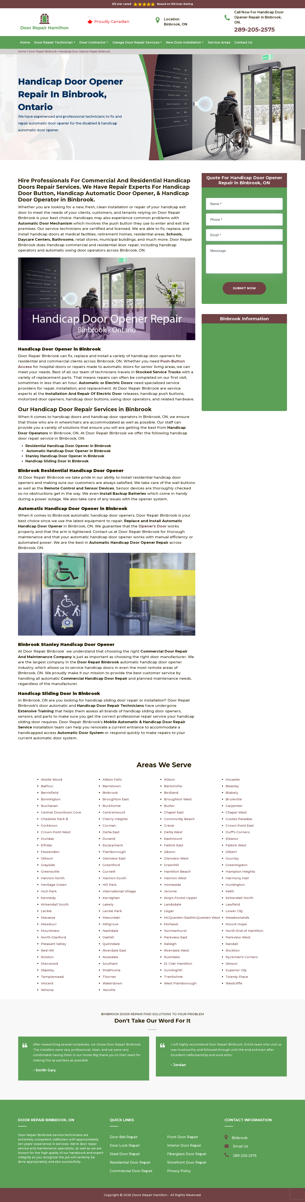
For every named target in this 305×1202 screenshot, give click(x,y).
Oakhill (108, 937)
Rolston (47, 957)
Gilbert (231, 852)
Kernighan (111, 898)
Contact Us (243, 42)
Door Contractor (92, 42)
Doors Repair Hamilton (149, 1195)
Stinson (232, 964)
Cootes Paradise (240, 819)
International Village (120, 891)
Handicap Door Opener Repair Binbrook (84, 51)
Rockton (233, 950)
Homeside (173, 885)
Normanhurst (175, 931)
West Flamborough (180, 983)
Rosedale (111, 957)
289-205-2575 (254, 29)
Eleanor (232, 839)
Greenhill (171, 865)
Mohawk (171, 924)
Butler (169, 806)
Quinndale (111, 944)
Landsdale (173, 904)
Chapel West (237, 812)
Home (25, 42)
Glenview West (176, 858)
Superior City (236, 970)
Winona (47, 990)
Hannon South (115, 878)
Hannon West (175, 878)
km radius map (244, 368)
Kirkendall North (240, 898)
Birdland (171, 793)
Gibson (170, 852)
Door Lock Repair (125, 1145)
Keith (230, 891)
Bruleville (233, 799)
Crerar (169, 825)
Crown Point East (241, 825)
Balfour (47, 786)
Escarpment (113, 845)
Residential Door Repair (130, 1162)
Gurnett (109, 871)
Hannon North (53, 878)
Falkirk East (174, 845)
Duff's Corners (238, 832)
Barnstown (112, 786)
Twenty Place (237, 977)
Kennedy (48, 898)
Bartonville (173, 786)
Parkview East (176, 937)
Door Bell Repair (124, 1137)
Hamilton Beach (178, 871)
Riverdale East (115, 950)
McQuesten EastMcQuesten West (193, 917)
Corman (109, 825)
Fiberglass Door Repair (187, 1154)
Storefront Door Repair (187, 1162)
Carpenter (234, 806)
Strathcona (112, 970)
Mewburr (48, 924)
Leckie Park (113, 911)
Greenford (111, 865)
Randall (232, 944)
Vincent (47, 983)
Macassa (48, 917)
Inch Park (49, 891)
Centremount (114, 812)
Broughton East (116, 799)
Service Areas (219, 42)
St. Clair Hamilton (179, 964)
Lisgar (169, 911)
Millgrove (110, 924)
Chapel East (174, 812)
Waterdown (113, 983)
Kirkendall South (55, 904)
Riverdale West (177, 950)
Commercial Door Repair (131, 1171)
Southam (110, 964)
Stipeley (48, 970)
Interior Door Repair (184, 1145)
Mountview (50, 931)
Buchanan (49, 806)
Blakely (232, 793)
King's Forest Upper (181, 898)
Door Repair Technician (53, 42)
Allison (169, 779)
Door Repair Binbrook (42, 51)
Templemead (52, 977)
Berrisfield (49, 793)
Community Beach (180, 819)
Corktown (49, 825)
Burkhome (112, 806)
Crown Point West (56, 832)
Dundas (47, 839)
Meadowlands (238, 917)
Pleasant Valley (54, 944)
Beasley (232, 786)
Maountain (112, 917)
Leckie (46, 911)
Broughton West (178, 799)
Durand (109, 839)
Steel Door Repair (125, 1154)
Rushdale (172, 957)
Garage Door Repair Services (135, 42)
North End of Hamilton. (245, 931)
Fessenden (50, 852)
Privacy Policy (179, 1171)
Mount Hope (236, 924)
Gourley (232, 858)
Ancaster (233, 779)
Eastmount (173, 839)
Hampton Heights (241, 871)
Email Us (240, 1146)
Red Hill (47, 950)
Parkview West (238, 937)
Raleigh (170, 944)
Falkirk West (236, 845)
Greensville (50, 871)
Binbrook (110, 793)
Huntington (235, 885)
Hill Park (110, 885)
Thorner (109, 977)
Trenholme (173, 977)
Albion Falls (112, 779)
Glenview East (115, 858)
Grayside (48, 865)
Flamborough (114, 852)
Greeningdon (237, 865)
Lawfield (233, 904)
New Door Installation (183, 42)
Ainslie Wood (52, 779)
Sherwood (49, 964)
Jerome (170, 891)
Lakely (108, 904)
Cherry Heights (115, 819)
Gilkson (47, 858)
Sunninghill (173, 970)
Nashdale (111, 931)
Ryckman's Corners (242, 957)
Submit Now (244, 288)
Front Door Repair (182, 1137)
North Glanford (54, 937)
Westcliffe (234, 983)
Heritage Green (54, 885)
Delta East (112, 832)
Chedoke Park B (55, 819)
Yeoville (109, 990)
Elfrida (46, 845)
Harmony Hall (237, 878)
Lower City (235, 911)
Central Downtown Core (61, 812)
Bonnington (51, 799)
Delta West (173, 832)
